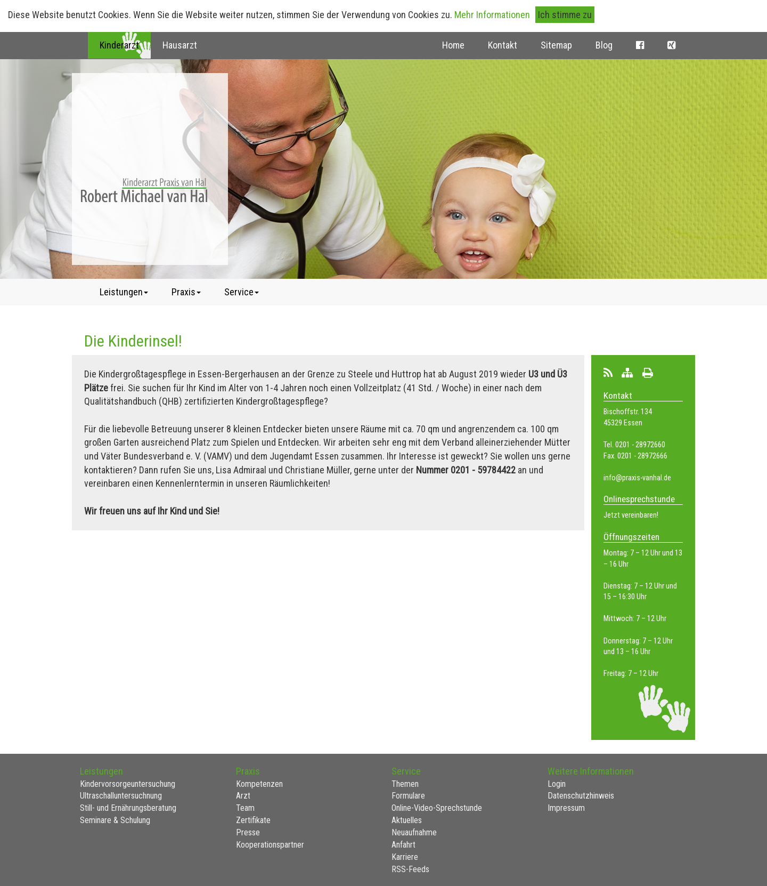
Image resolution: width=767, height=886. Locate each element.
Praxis (186, 291)
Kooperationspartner (270, 845)
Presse (248, 832)
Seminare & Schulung (115, 820)
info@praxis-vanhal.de (637, 477)
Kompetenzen (259, 784)
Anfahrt (403, 845)
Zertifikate (253, 820)
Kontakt (502, 45)
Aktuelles (406, 820)
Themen (405, 784)
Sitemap (556, 45)
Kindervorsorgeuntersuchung (127, 784)
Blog (604, 45)
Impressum (566, 808)
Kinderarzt (119, 45)
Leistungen (124, 291)
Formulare (408, 796)
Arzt (243, 796)
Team (245, 808)
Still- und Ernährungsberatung (128, 808)
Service (241, 291)
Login (557, 784)
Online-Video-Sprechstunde (436, 808)
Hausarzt (179, 45)
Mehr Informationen (492, 14)
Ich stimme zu (565, 14)
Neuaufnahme (414, 832)
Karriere (404, 857)
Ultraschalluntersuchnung (121, 796)
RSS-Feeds (410, 869)
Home (453, 45)
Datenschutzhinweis (581, 796)
